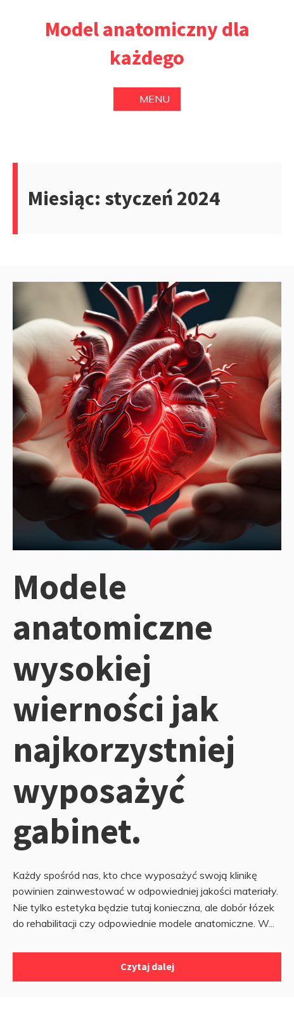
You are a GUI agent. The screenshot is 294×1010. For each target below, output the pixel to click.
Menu (147, 98)
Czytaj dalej (147, 966)
